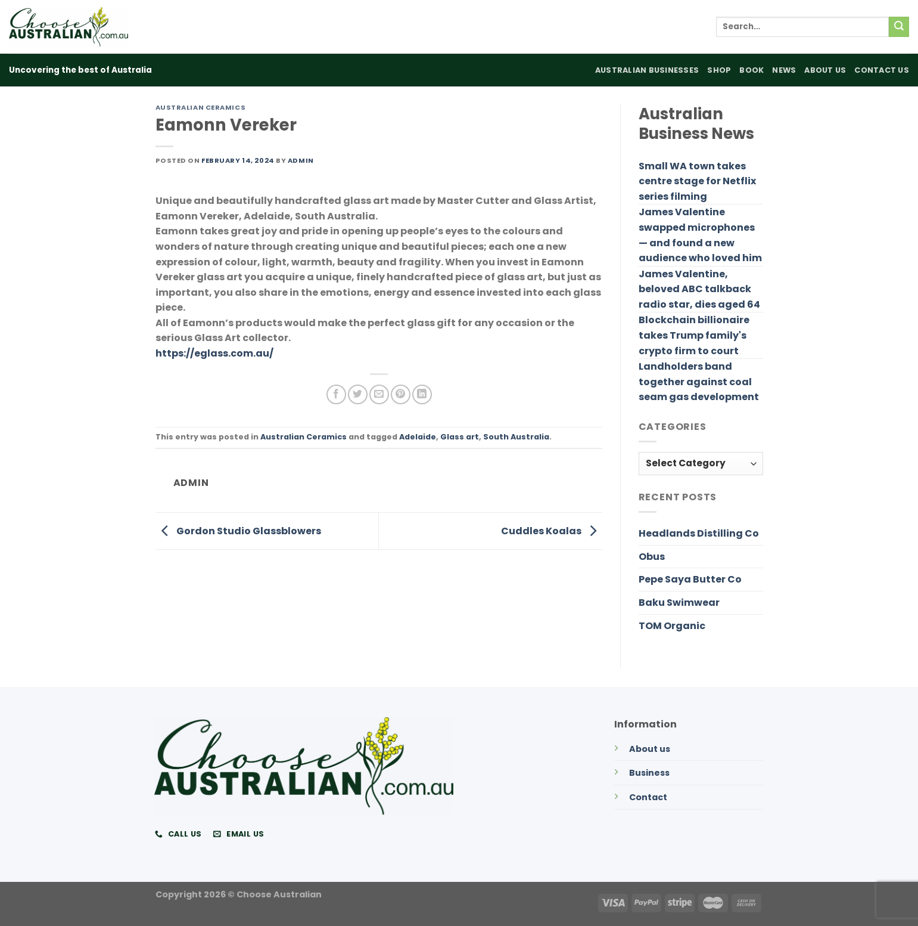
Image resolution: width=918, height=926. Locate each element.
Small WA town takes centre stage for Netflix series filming (697, 181)
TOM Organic (672, 626)
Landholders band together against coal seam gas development (699, 382)
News (784, 70)
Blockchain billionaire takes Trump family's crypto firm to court (694, 335)
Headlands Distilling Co (699, 533)
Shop (719, 70)
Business (649, 773)
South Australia (516, 437)
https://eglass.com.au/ (214, 353)
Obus (652, 556)
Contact (648, 797)
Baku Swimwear (679, 602)
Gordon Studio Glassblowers (238, 530)
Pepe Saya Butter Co (690, 579)
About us (649, 749)
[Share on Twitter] (358, 394)
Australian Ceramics (200, 107)
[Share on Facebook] (336, 394)
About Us (825, 70)
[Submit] (899, 27)
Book (751, 70)
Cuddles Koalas (551, 530)
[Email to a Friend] (379, 394)
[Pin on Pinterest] (400, 394)
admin (301, 160)
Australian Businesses (647, 70)
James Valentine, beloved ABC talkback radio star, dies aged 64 (699, 289)
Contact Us (881, 70)
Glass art (459, 437)
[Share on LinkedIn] (422, 394)
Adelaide (417, 437)
